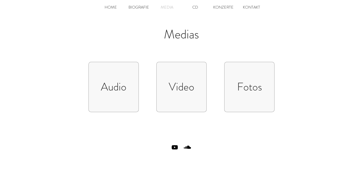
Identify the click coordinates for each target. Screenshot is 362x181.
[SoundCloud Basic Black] (187, 147)
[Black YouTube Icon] (174, 147)
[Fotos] (249, 87)
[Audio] (113, 87)
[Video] (181, 87)
